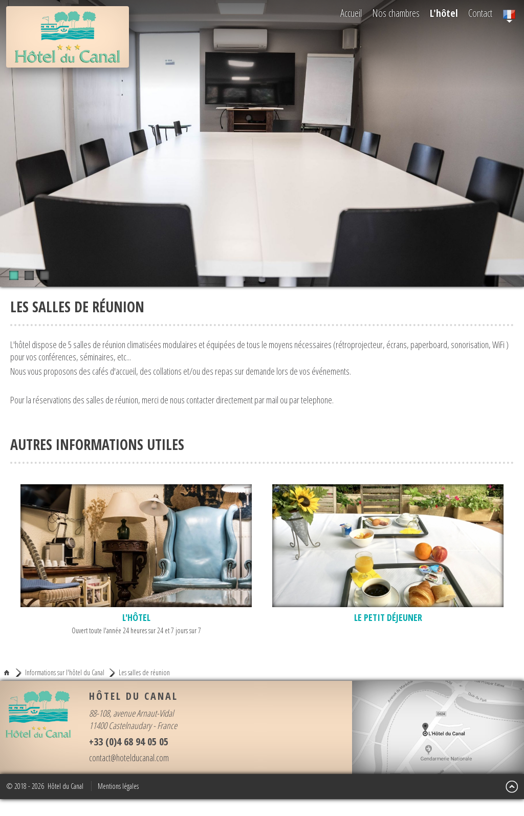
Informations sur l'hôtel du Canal (64, 673)
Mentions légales (118, 786)
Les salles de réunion (144, 673)
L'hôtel (444, 13)
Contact (480, 13)
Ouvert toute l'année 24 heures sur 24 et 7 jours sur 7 (136, 559)
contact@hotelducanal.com (129, 757)
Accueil (351, 13)
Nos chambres (396, 13)
